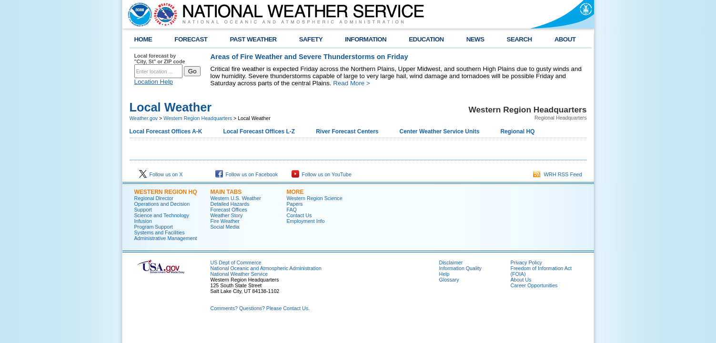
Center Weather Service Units (440, 131)
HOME (143, 39)
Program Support (153, 227)
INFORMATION (365, 39)
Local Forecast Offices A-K (166, 131)
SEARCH (519, 39)
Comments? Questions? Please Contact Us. (260, 308)
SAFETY (311, 39)
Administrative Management (165, 238)
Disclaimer (451, 262)
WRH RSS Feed (557, 174)
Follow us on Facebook (246, 174)
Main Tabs (226, 192)
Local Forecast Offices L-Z (259, 131)
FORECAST (190, 39)
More (295, 192)
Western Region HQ (165, 192)
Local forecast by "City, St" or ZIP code (159, 58)
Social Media (225, 227)
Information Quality (460, 268)
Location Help (153, 81)
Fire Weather (225, 221)
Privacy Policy (526, 262)
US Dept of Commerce (236, 262)
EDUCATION (426, 39)
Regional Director (153, 198)
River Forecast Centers (347, 131)
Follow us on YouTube (322, 174)
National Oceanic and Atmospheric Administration (266, 268)
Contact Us (299, 215)
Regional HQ (517, 131)
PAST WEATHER (253, 39)
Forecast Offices (229, 209)
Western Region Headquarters (197, 118)
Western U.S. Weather (236, 198)
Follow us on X (161, 174)
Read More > (351, 83)
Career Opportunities (534, 285)
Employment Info (306, 221)
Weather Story (227, 215)
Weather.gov (144, 118)
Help (444, 274)
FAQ (292, 209)
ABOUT (565, 39)
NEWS (475, 39)
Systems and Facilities (159, 232)
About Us (521, 279)
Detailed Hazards (230, 204)
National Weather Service (239, 274)
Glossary (449, 279)
